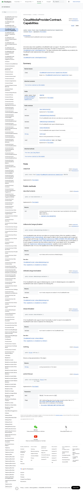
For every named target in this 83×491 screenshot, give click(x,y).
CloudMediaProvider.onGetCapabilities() (35, 57)
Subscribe (76, 487)
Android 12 (54, 455)
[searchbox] (9, 12)
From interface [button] (35, 85)
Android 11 (54, 458)
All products (23, 481)
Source (22, 457)
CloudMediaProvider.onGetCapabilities (34, 50)
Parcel (49, 140)
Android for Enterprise (23, 452)
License (26, 487)
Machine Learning (35, 451)
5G (31, 460)
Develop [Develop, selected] (39, 1)
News (21, 459)
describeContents (44, 109)
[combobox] (59, 1)
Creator (26, 96)
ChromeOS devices (45, 455)
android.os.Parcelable (38, 85)
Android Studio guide (65, 452)
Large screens (44, 450)
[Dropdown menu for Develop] (43, 1)
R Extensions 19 (75, 226)
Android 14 (54, 451)
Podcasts (22, 463)
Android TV (43, 459)
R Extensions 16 (75, 20)
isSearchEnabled (44, 128)
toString (42, 134)
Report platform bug (76, 449)
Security (22, 454)
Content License (59, 415)
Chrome (22, 474)
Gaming (33, 449)
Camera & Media (34, 455)
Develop (35, 14)
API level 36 (75, 18)
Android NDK (65, 462)
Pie (52, 462)
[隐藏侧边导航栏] (16, 488)
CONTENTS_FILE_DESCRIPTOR (48, 216)
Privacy (32, 458)
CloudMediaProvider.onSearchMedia (33, 338)
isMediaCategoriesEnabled (47, 121)
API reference (6, 7)
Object (30, 31)
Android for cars (45, 457)
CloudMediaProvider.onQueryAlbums (33, 237)
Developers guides (66, 455)
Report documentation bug (76, 453)
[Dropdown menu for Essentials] (21, 1)
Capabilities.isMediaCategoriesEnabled (41, 244)
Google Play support (75, 457)
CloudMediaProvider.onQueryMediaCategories (43, 240)
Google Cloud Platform (25, 479)
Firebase (22, 477)
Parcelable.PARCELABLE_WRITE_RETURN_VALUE (51, 401)
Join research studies (76, 461)
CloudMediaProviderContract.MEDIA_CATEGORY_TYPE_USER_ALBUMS (56, 239)
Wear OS (43, 452)
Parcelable (43, 31)
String (26, 134)
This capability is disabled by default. (35, 264)
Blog (21, 461)
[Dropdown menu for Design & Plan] (33, 1)
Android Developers (27, 14)
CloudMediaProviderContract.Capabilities (57, 75)
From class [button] (32, 152)
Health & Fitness (34, 453)
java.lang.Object (27, 35)
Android (22, 449)
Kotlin (72, 25)
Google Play (49, 1)
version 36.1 (75, 224)
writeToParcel (43, 140)
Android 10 (54, 460)
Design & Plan (28, 1)
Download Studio (66, 459)
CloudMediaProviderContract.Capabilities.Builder (53, 72)
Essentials (17, 1)
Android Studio (76, 1)
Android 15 (54, 449)
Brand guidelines (33, 487)
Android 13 (54, 453)
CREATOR (42, 95)
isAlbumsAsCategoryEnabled (47, 115)
